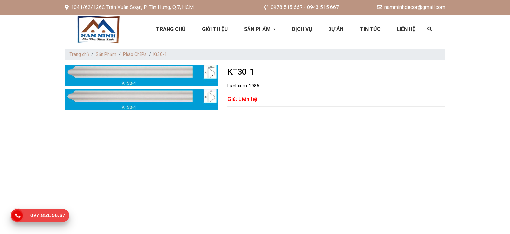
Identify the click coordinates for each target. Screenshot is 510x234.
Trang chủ (170, 29)
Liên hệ (407, 29)
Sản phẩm (257, 29)
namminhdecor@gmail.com (411, 7)
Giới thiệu (215, 29)
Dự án (336, 29)
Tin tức (371, 29)
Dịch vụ (302, 29)
